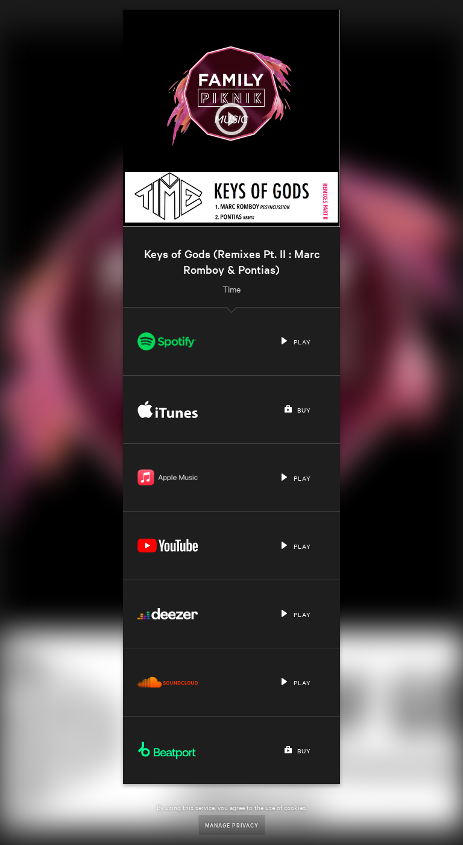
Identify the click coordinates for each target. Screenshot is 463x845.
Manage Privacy (232, 824)
